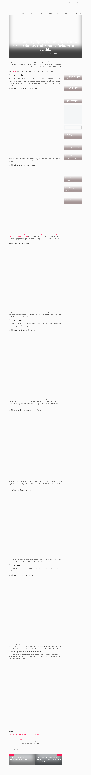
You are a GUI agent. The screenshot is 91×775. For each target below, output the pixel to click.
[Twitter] (72, 2)
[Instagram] (75, 2)
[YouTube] (78, 2)
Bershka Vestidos (53, 53)
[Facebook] (70, 2)
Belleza (74, 13)
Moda (24, 13)
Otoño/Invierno (13, 749)
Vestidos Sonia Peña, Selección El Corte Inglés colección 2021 (24, 734)
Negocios (43, 13)
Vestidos (18, 749)
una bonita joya (45, 485)
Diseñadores (15, 13)
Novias (50, 13)
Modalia (14, 71)
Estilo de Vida (66, 13)
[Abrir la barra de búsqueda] (80, 13)
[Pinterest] (80, 2)
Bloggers (57, 13)
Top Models (32, 13)
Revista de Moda (49, 773)
